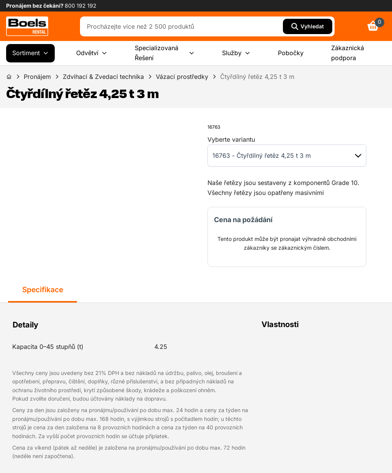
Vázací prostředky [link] (182, 76)
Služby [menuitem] (236, 53)
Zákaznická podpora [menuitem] (347, 53)
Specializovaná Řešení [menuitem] (164, 53)
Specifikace (42, 289)
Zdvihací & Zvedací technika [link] (103, 76)
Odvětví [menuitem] (91, 53)
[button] (358, 155)
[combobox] (183, 26)
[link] (27, 26)
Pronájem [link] (37, 76)
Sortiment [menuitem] (30, 53)
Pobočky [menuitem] (291, 53)
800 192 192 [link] (80, 5)
